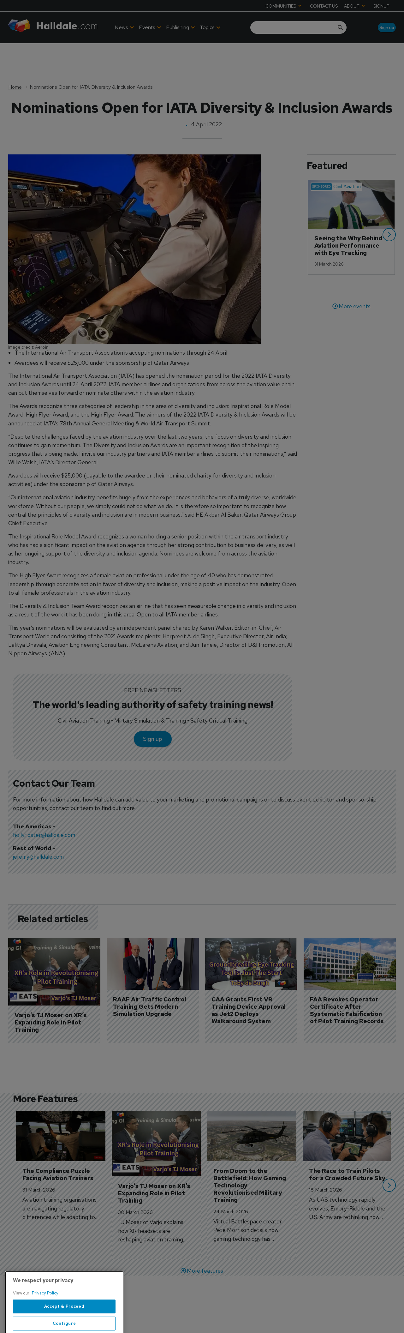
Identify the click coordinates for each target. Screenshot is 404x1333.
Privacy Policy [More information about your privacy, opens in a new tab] (45, 1317)
